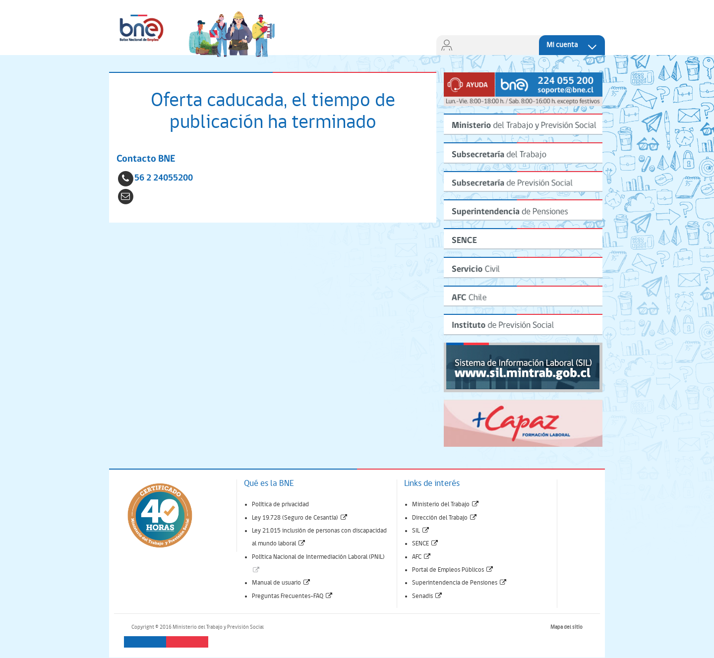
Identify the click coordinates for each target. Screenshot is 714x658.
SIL (421, 531)
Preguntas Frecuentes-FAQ (292, 596)
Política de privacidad (280, 504)
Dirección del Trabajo (444, 518)
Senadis (427, 596)
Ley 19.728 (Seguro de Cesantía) (300, 518)
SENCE (425, 543)
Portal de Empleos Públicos (453, 570)
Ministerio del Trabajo (445, 504)
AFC (421, 557)
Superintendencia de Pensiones (459, 583)
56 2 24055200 (163, 178)
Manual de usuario (281, 583)
